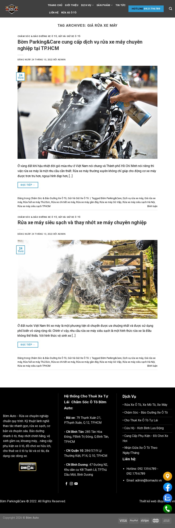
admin (62, 59)
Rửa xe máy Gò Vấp (110, 202)
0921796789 (152, 8)
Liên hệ (53, 12)
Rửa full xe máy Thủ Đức (36, 202)
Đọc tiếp (28, 185)
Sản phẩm (104, 5)
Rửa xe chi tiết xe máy (63, 202)
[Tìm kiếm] (170, 8)
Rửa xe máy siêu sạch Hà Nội (139, 202)
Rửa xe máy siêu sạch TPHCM (34, 206)
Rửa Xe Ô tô (69, 12)
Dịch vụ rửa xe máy (133, 198)
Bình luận (152, 206)
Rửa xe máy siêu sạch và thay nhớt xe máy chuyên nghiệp (82, 222)
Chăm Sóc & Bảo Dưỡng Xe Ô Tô (37, 36)
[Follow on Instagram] (71, 484)
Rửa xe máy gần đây (87, 202)
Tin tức (121, 5)
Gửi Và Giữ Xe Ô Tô (69, 36)
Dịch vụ (87, 5)
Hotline (137, 8)
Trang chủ (55, 5)
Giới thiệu (71, 5)
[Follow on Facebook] (66, 484)
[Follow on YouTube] (76, 484)
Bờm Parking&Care (111, 198)
